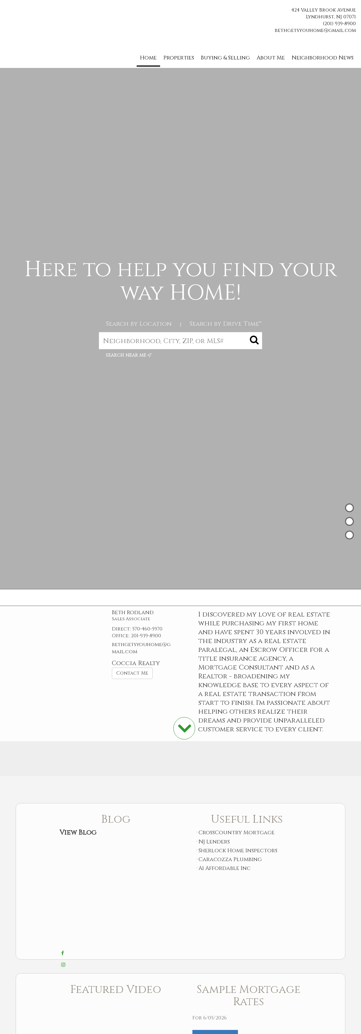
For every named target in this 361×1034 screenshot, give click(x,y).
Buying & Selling (225, 57)
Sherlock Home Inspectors (238, 850)
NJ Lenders (214, 841)
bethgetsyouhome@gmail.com (315, 30)
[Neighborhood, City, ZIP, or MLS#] (180, 340)
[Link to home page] (7, 12)
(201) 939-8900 (339, 23)
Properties (179, 57)
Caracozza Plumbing (230, 859)
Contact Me (132, 673)
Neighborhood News (323, 57)
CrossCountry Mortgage (237, 832)
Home (148, 57)
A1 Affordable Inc (225, 868)
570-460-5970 (147, 629)
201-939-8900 (146, 635)
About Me (271, 57)
